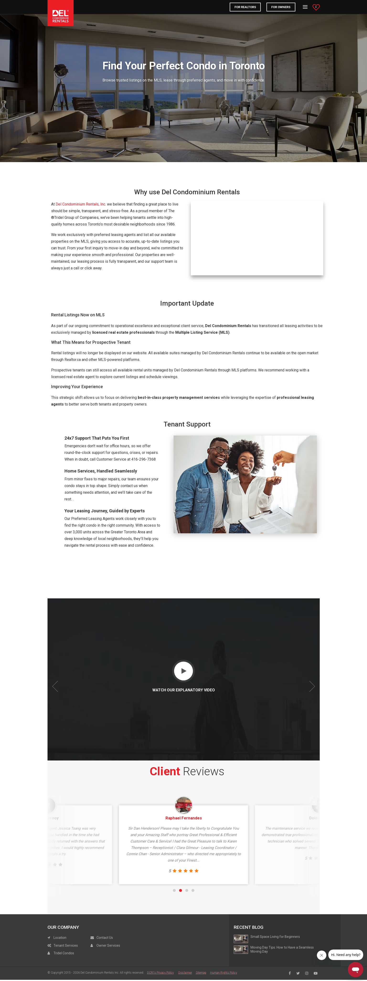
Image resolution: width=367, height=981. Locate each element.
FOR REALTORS (245, 7)
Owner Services (105, 957)
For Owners (280, 7)
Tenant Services (63, 957)
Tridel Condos (61, 964)
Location (57, 949)
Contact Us (101, 949)
